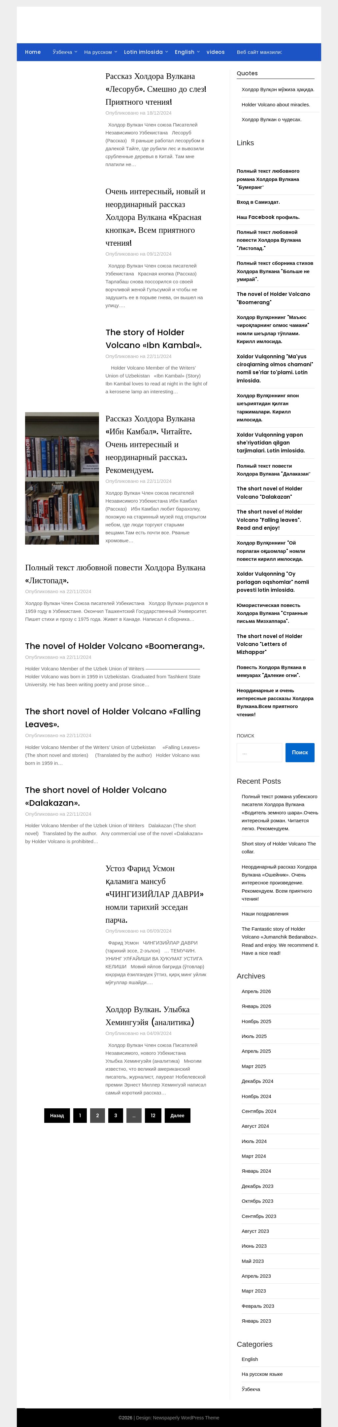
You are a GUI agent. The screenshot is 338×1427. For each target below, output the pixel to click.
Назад (57, 1128)
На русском (98, 52)
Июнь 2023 (254, 1246)
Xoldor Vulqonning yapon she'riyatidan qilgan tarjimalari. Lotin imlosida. (271, 442)
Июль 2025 (254, 1036)
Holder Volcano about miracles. (276, 104)
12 (153, 1128)
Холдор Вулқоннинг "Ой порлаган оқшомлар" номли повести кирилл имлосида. (271, 550)
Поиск (245, 735)
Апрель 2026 (256, 991)
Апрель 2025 (256, 1051)
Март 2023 (254, 1291)
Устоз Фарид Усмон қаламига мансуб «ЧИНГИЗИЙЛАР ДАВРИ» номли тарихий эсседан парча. (157, 907)
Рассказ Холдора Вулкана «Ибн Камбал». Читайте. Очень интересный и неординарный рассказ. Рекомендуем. (152, 444)
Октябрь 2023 (257, 1201)
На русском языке (262, 1374)
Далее (178, 1128)
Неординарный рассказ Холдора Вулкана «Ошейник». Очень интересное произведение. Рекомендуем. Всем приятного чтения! (279, 883)
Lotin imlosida (143, 52)
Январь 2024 (256, 1171)
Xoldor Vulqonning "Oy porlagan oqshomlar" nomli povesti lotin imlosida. (273, 581)
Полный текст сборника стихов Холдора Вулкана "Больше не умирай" (275, 271)
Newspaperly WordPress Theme (186, 1417)
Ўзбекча (62, 52)
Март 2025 (254, 1066)
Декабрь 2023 (257, 1186)
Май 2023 (253, 1261)
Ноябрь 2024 (256, 1096)
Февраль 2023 (258, 1306)
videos (216, 52)
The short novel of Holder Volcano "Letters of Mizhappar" (269, 644)
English (185, 52)
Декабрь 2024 (257, 1081)
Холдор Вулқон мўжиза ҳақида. (278, 89)
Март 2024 (254, 1156)
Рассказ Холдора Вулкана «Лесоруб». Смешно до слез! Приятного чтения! (152, 89)
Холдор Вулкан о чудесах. (272, 119)
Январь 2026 (256, 1006)
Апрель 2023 (256, 1276)
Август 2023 (255, 1231)
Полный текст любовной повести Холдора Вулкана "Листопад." (269, 240)
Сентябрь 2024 (259, 1111)
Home (33, 52)
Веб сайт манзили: (260, 52)
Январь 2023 (256, 1321)
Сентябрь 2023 (259, 1216)
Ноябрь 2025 (256, 1021)
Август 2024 (255, 1126)
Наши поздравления (265, 913)
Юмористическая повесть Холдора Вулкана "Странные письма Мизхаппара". (272, 613)
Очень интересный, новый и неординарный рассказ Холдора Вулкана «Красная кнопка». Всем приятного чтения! (157, 217)
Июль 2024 (254, 1141)
